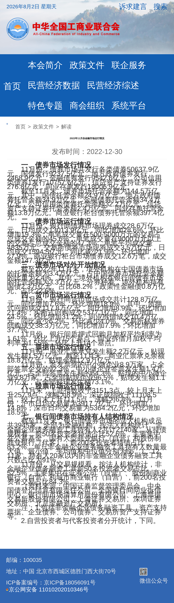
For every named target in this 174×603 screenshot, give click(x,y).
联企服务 (128, 65)
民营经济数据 (54, 85)
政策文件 (87, 65)
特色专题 (45, 105)
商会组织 (87, 105)
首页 (12, 86)
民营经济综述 (113, 85)
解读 (66, 127)
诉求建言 (133, 6)
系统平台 (128, 105)
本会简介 (45, 65)
